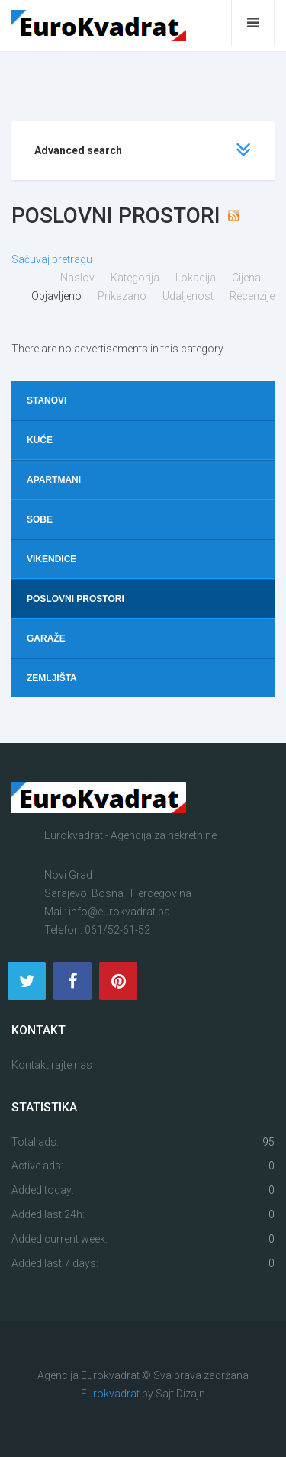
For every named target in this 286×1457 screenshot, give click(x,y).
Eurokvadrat (110, 1394)
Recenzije (252, 296)
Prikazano (123, 296)
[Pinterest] (118, 981)
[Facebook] (72, 981)
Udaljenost (189, 296)
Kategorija (136, 278)
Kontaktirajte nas (51, 1065)
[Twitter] (27, 981)
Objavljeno (57, 296)
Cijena (247, 278)
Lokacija (196, 278)
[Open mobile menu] (253, 23)
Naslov (78, 278)
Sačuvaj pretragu (51, 259)
